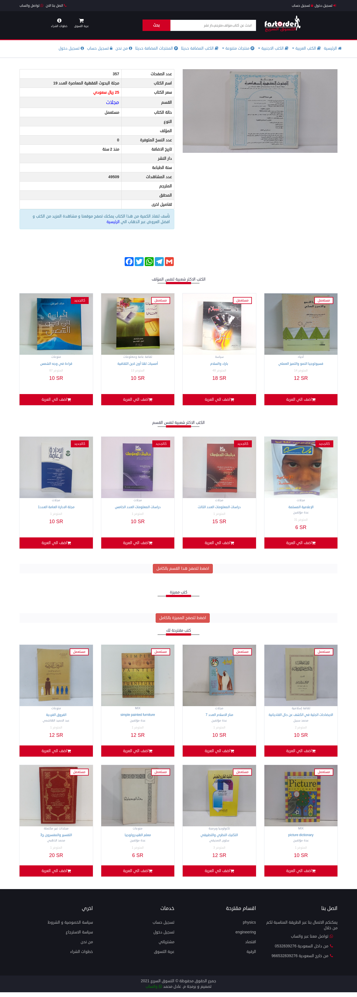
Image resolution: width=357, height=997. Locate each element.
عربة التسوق (164, 956)
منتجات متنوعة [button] (238, 48)
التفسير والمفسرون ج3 (56, 838)
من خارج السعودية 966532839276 (302, 960)
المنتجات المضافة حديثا (156, 48)
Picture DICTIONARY (300, 838)
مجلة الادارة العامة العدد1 (56, 508)
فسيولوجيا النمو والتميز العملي (300, 363)
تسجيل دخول (325, 5)
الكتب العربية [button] (306, 48)
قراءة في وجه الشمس (56, 363)
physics (249, 927)
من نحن (123, 48)
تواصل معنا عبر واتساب (312, 941)
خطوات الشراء (81, 956)
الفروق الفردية (56, 717)
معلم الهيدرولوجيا (138, 838)
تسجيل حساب (302, 5)
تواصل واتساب (31, 5)
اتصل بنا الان (56, 5)
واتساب (154, 991)
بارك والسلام (219, 363)
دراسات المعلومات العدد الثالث (219, 508)
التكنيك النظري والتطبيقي (219, 838)
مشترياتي (166, 946)
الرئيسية (333, 48)
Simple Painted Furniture (137, 717)
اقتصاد (250, 946)
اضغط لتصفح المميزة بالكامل (182, 620)
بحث (156, 25)
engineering (245, 937)
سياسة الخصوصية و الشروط (70, 927)
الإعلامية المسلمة (300, 508)
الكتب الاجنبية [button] (273, 48)
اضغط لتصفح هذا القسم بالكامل (182, 570)
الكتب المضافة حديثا (199, 48)
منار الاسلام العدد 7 (219, 717)
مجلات (112, 102)
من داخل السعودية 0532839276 (304, 950)
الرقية (251, 956)
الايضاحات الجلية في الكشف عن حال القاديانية (301, 717)
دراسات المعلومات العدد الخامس (138, 508)
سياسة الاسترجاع (79, 937)
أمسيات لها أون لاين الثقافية (137, 363)
